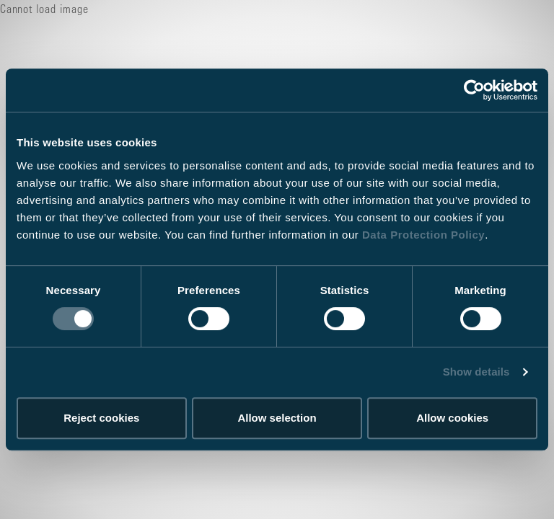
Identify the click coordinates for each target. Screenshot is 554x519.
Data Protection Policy (423, 235)
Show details (476, 371)
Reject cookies (101, 418)
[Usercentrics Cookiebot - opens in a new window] (474, 90)
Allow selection (276, 418)
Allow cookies (452, 418)
